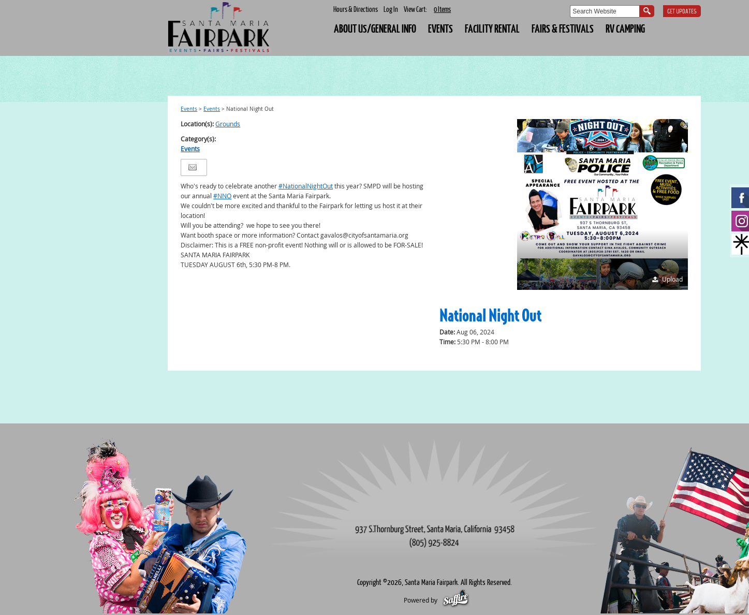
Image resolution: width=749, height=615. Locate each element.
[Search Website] (604, 11)
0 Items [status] (442, 9)
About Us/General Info (375, 28)
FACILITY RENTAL (492, 28)
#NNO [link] (222, 196)
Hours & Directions (355, 9)
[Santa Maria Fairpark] (219, 28)
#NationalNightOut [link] (305, 186)
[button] (602, 204)
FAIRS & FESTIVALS (563, 28)
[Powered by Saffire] (455, 600)
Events (189, 109)
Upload (672, 279)
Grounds (227, 124)
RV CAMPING (625, 28)
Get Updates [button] (682, 12)
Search (646, 11)
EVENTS (440, 28)
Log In (391, 9)
